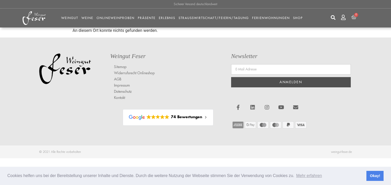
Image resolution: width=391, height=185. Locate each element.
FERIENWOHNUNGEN (271, 18)
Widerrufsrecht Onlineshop (134, 73)
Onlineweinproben (116, 18)
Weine (87, 18)
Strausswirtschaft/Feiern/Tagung (214, 18)
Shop (298, 18)
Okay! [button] (375, 176)
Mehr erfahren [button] (309, 175)
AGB (117, 79)
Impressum (122, 85)
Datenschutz (123, 91)
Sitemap (120, 67)
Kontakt (119, 97)
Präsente (147, 18)
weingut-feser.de (341, 151)
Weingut (69, 18)
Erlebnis (167, 18)
